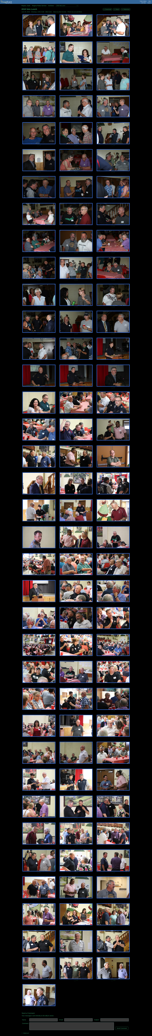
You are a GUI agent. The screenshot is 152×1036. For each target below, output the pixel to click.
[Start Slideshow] (126, 9)
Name (24, 1020)
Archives (51, 5)
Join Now (143, 2)
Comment (25, 1023)
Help (149, 1)
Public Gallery (143, 1)
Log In (149, 2)
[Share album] (116, 9)
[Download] (107, 9)
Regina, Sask (25, 5)
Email (61, 1020)
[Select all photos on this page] (22, 1033)
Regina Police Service (39, 5)
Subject (96, 1020)
